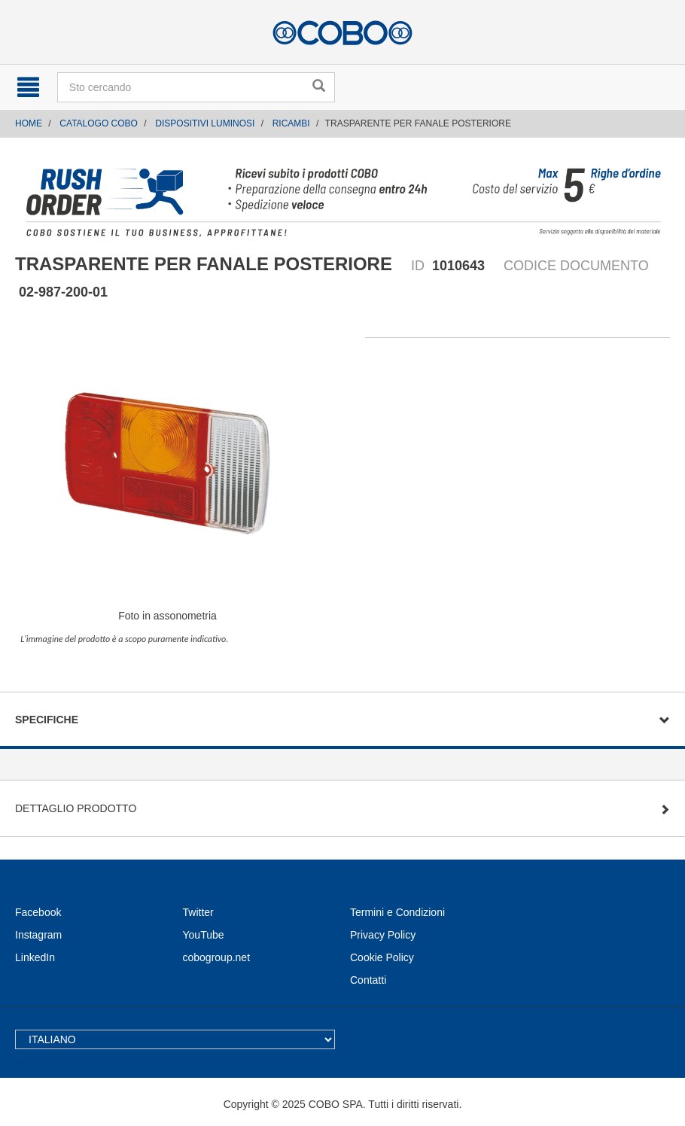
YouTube (203, 935)
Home (28, 123)
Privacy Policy (383, 935)
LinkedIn (35, 957)
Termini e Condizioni (397, 912)
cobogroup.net (217, 957)
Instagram (38, 935)
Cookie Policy (382, 957)
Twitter (198, 912)
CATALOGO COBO (98, 123)
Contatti (368, 980)
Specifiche (46, 720)
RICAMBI (291, 123)
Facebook (38, 912)
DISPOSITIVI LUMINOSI (204, 123)
